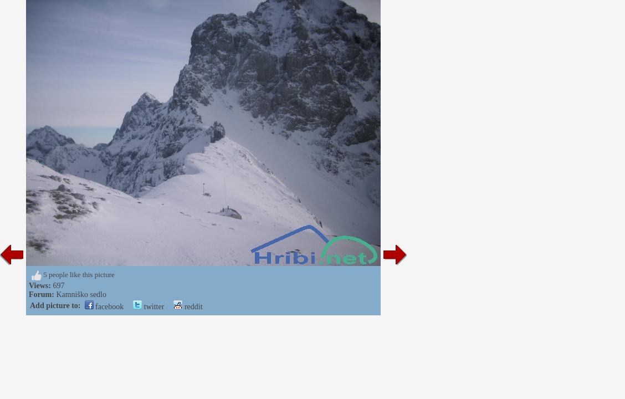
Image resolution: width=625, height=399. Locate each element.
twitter (148, 307)
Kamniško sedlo (81, 294)
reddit (187, 307)
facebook (104, 307)
